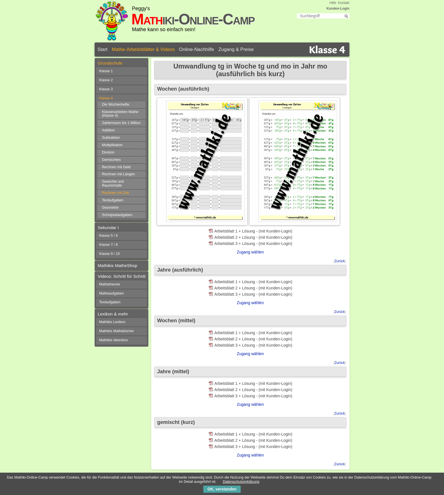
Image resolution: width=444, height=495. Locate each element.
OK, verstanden (222, 489)
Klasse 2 (106, 80)
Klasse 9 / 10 (109, 254)
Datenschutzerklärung (241, 481)
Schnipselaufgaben (117, 215)
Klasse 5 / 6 (108, 236)
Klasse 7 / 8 (108, 245)
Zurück (339, 261)
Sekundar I (108, 227)
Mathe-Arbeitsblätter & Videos (143, 49)
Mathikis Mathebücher (116, 331)
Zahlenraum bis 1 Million (121, 123)
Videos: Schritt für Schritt (122, 276)
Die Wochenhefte (115, 104)
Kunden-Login (337, 8)
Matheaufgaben (111, 293)
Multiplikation (112, 145)
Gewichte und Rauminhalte (113, 183)
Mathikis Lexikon (112, 322)
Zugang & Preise (236, 49)
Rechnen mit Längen (118, 174)
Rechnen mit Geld (116, 167)
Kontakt (343, 3)
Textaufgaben (112, 200)
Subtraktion (111, 138)
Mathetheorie (109, 284)
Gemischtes (111, 160)
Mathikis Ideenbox (113, 340)
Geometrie (110, 208)
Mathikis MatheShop (117, 265)
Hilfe (332, 3)
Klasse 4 (106, 98)
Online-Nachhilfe (196, 49)
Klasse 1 (106, 71)
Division (108, 152)
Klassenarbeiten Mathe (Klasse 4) (120, 114)
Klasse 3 (106, 89)
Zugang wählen (250, 252)
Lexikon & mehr (113, 313)
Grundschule (110, 63)
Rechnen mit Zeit (115, 193)
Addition (108, 130)
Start (102, 49)
